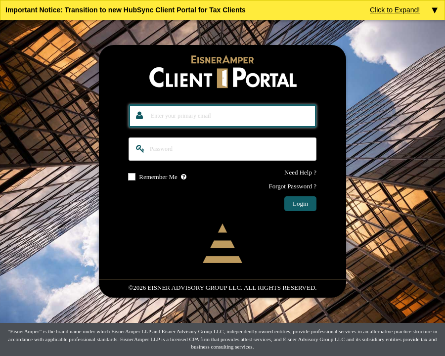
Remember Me (158, 177)
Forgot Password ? (292, 186)
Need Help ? (300, 172)
